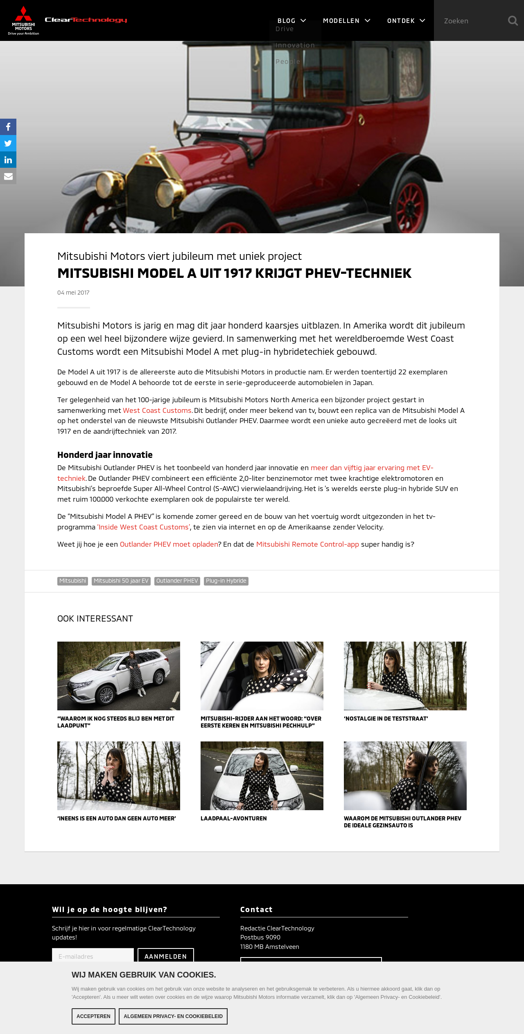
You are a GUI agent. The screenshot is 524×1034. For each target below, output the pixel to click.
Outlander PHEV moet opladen (169, 544)
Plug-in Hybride (226, 580)
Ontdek (406, 20)
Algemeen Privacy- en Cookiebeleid (173, 1016)
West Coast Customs (157, 410)
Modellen (347, 20)
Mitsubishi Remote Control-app (307, 544)
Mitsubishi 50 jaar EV (121, 580)
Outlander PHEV (177, 580)
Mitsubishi (72, 580)
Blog (292, 20)
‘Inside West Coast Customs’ (143, 527)
